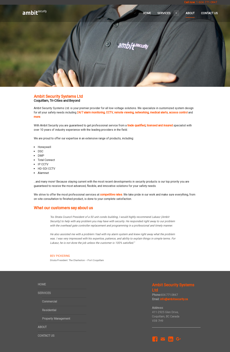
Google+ (178, 342)
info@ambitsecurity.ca (174, 299)
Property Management (56, 318)
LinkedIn (170, 342)
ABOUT (190, 13)
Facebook (154, 342)
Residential (49, 310)
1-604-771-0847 (206, 2)
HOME (147, 13)
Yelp (187, 336)
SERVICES (168, 13)
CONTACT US (209, 13)
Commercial (49, 301)
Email (162, 342)
